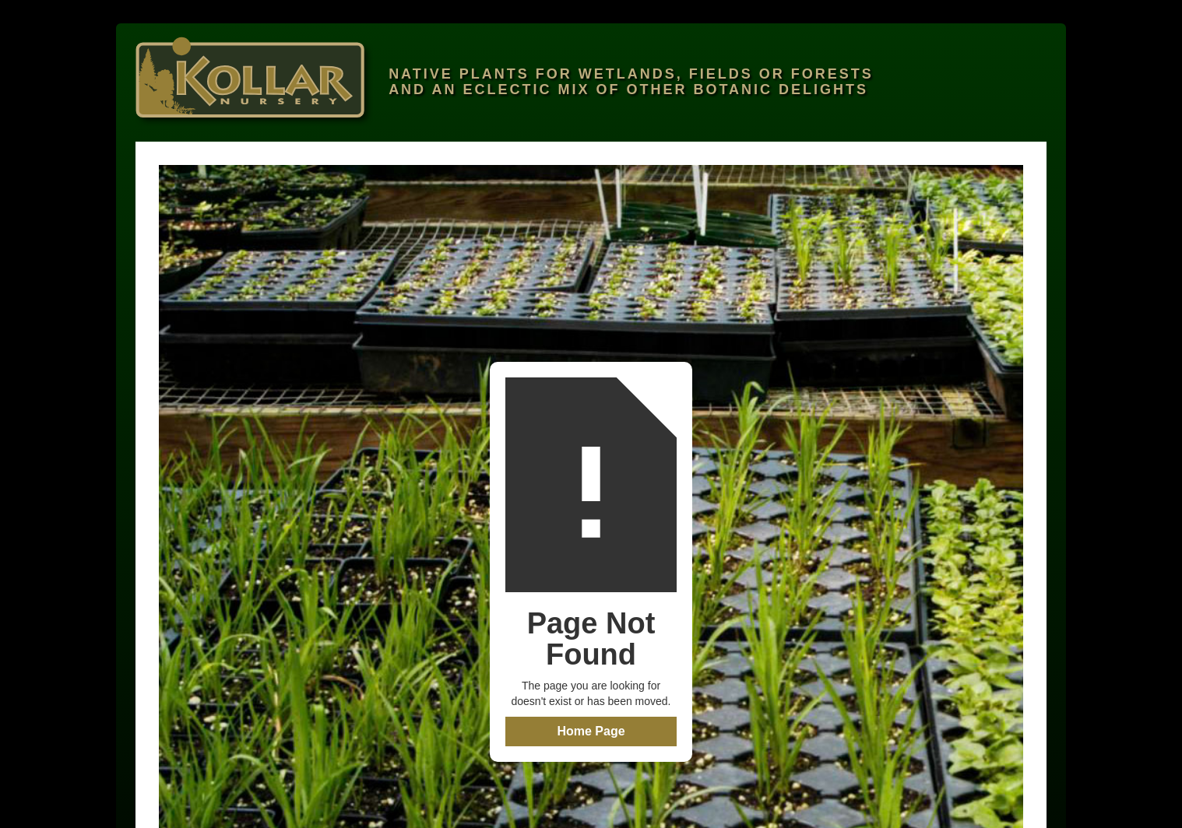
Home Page (590, 731)
